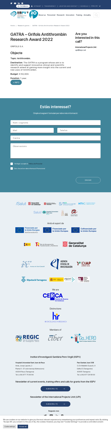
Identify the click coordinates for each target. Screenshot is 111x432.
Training (79, 15)
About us (42, 15)
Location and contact (68, 6)
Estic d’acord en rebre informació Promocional (27, 168)
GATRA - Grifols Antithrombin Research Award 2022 (51, 25)
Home (12, 25)
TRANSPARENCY (50, 6)
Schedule (84, 6)
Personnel (51, 15)
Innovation (70, 15)
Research (61, 15)
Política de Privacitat (35, 164)
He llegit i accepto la (26, 164)
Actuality (87, 15)
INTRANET (37, 6)
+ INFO (16, 82)
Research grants (23, 25)
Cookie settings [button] (9, 426)
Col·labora (24, 6)
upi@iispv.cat (80, 50)
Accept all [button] (22, 426)
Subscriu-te (52, 389)
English (94, 6)
